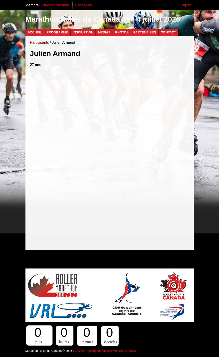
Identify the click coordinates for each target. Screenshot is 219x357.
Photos (122, 32)
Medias (104, 32)
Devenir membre (56, 5)
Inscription (83, 32)
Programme (57, 32)
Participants (39, 42)
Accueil (35, 32)
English (185, 5)
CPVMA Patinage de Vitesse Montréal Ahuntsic (105, 350)
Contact (168, 32)
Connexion (83, 5)
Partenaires (144, 32)
